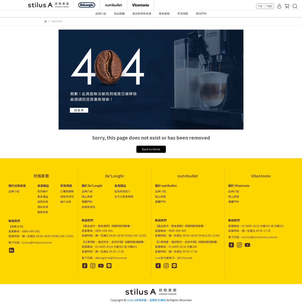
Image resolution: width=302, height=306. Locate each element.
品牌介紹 (13, 191)
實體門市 (87, 202)
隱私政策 (42, 207)
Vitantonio (261, 176)
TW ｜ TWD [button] (265, 6)
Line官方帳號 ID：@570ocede (173, 258)
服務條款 (42, 212)
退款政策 (42, 202)
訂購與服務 (67, 191)
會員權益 (42, 196)
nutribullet (187, 176)
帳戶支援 (65, 202)
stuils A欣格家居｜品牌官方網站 (146, 300)
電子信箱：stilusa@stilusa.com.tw (30, 242)
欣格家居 (41, 176)
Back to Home (151, 149)
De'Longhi (114, 176)
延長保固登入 (122, 191)
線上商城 (87, 196)
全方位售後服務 (123, 196)
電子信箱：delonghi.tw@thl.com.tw (104, 258)
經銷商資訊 (88, 207)
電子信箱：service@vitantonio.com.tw (252, 237)
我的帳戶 (42, 191)
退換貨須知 (67, 196)
